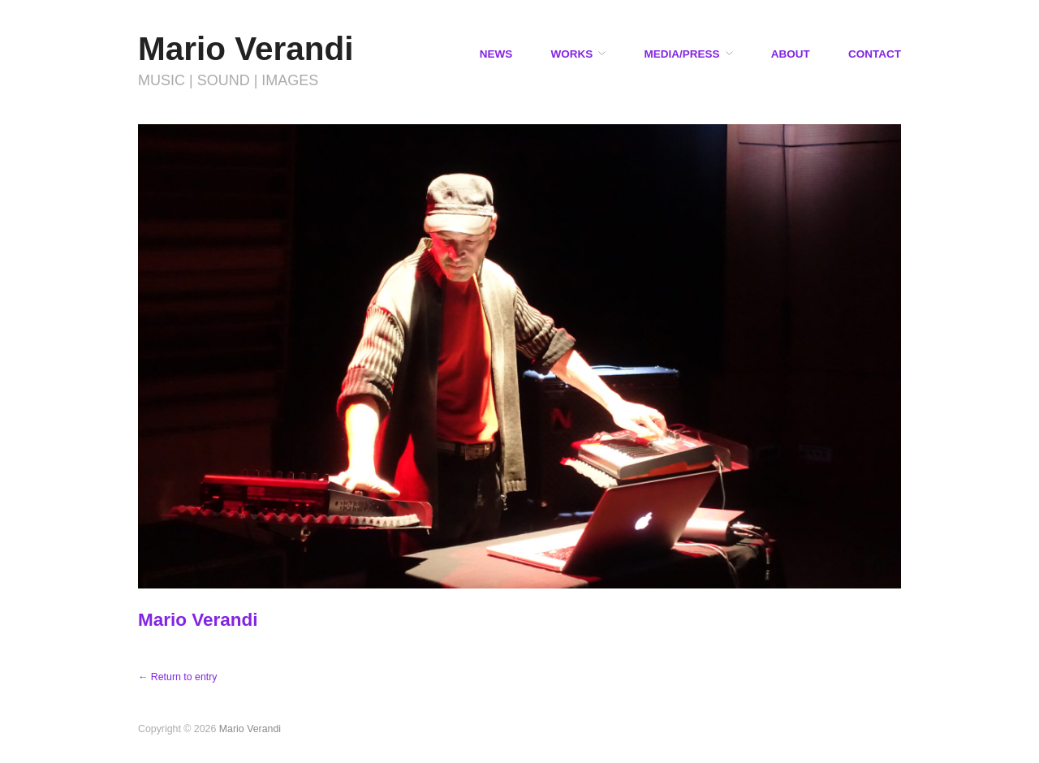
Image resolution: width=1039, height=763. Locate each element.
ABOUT (790, 54)
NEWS (496, 54)
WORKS (571, 54)
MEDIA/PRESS (681, 54)
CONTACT (874, 54)
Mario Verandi (246, 48)
